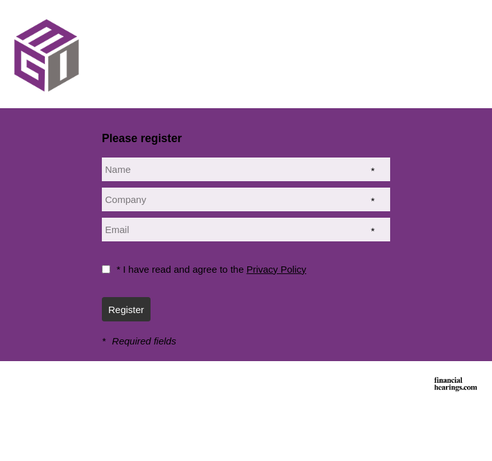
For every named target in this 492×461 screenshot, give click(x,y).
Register (126, 309)
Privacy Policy (276, 269)
